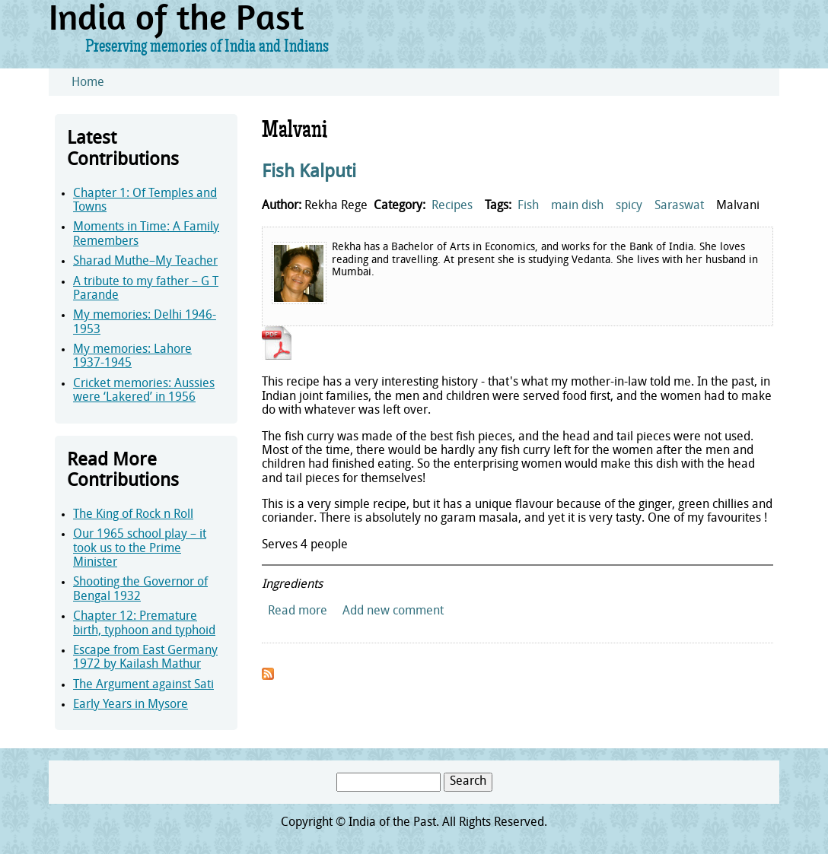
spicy (629, 206)
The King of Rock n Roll (133, 515)
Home (88, 83)
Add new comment (393, 611)
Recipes (452, 206)
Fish (528, 206)
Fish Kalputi (309, 172)
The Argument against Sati (143, 685)
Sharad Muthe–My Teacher (145, 262)
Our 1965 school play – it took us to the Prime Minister (139, 549)
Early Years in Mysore (130, 705)
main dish (577, 206)
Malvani (738, 206)
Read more (297, 611)
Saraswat (679, 206)
